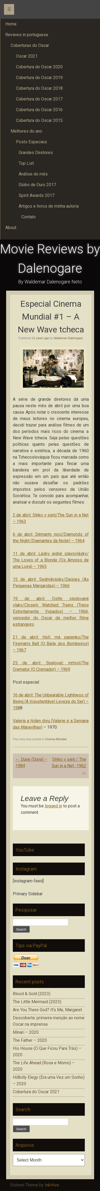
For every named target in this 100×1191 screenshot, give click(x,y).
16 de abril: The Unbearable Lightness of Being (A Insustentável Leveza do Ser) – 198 (51, 701)
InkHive (52, 1185)
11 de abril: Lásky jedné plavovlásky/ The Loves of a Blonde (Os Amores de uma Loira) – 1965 (51, 560)
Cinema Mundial (55, 739)
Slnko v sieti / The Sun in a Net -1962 (69, 766)
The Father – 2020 (30, 1040)
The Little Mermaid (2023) (37, 1001)
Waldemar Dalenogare (68, 338)
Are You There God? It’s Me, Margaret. (48, 1009)
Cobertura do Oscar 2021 (36, 1091)
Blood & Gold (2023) (31, 993)
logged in (53, 805)
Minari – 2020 (26, 1032)
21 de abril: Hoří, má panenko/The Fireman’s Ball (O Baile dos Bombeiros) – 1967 (51, 644)
